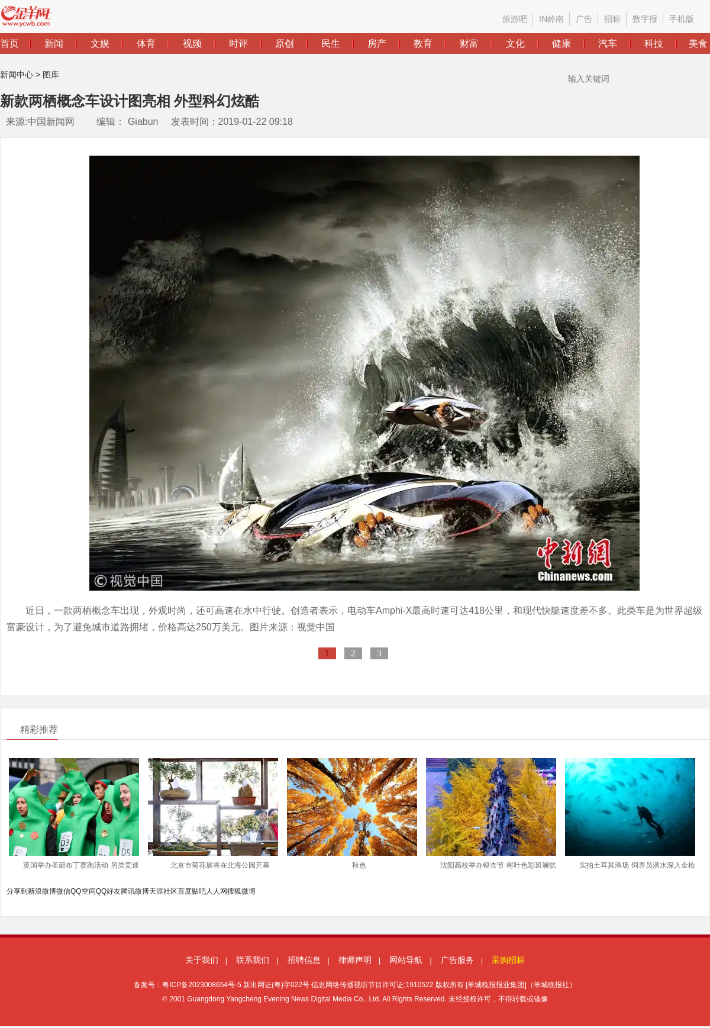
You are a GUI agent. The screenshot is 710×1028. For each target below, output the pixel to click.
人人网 (216, 891)
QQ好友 (108, 891)
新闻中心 (16, 74)
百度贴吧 (192, 891)
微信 (63, 891)
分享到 (17, 891)
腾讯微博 (135, 891)
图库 (51, 74)
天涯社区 (163, 891)
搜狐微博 (241, 891)
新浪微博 (42, 891)
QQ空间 (83, 891)
